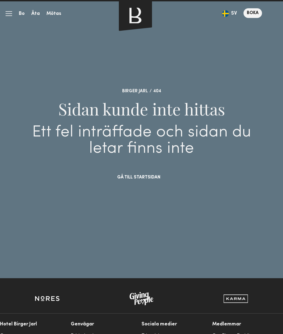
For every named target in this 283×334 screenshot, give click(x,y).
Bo (22, 13)
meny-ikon (9, 14)
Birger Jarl (135, 91)
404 (157, 91)
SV (234, 13)
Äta (35, 13)
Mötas (53, 13)
